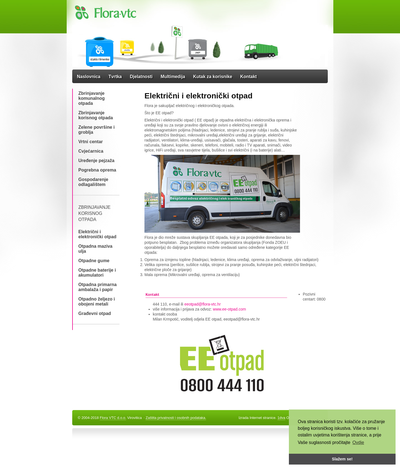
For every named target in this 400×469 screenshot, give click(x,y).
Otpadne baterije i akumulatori (97, 272)
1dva (281, 418)
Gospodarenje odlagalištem (93, 182)
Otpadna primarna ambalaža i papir (97, 287)
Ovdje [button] (358, 442)
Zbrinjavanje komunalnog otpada (91, 98)
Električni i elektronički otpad (97, 234)
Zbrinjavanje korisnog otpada (95, 115)
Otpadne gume (93, 260)
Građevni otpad (94, 313)
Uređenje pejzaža (96, 160)
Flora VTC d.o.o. (113, 418)
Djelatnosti (141, 76)
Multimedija (173, 76)
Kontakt (248, 76)
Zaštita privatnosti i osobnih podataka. (176, 418)
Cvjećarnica (90, 151)
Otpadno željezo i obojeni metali (96, 301)
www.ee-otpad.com (229, 309)
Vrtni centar (90, 141)
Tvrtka (115, 76)
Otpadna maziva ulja (95, 249)
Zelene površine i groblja (96, 130)
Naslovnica (88, 76)
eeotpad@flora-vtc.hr (202, 304)
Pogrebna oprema (97, 170)
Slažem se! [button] (342, 459)
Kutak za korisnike (212, 76)
